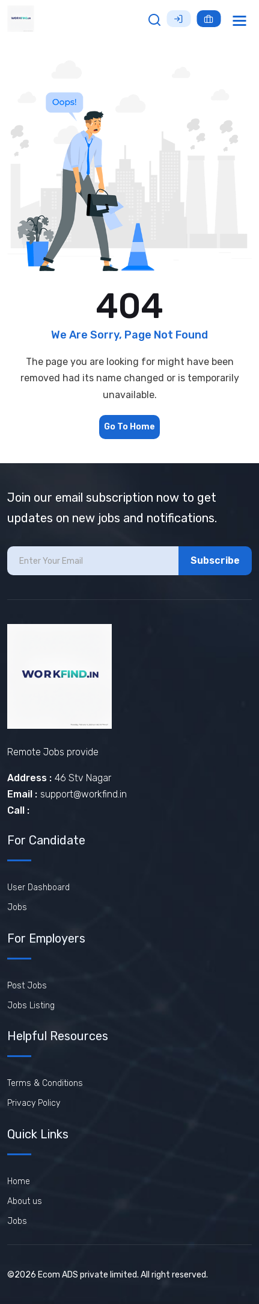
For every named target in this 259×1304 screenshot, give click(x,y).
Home (18, 1181)
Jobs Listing (31, 1005)
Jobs (17, 907)
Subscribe (215, 560)
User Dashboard (38, 887)
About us (24, 1201)
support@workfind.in (83, 794)
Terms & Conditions (45, 1083)
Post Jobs (27, 986)
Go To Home (129, 427)
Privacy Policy (33, 1103)
